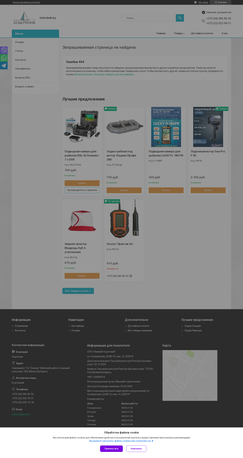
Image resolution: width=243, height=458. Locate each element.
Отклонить (136, 448)
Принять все (111, 448)
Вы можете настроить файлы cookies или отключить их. (120, 441)
